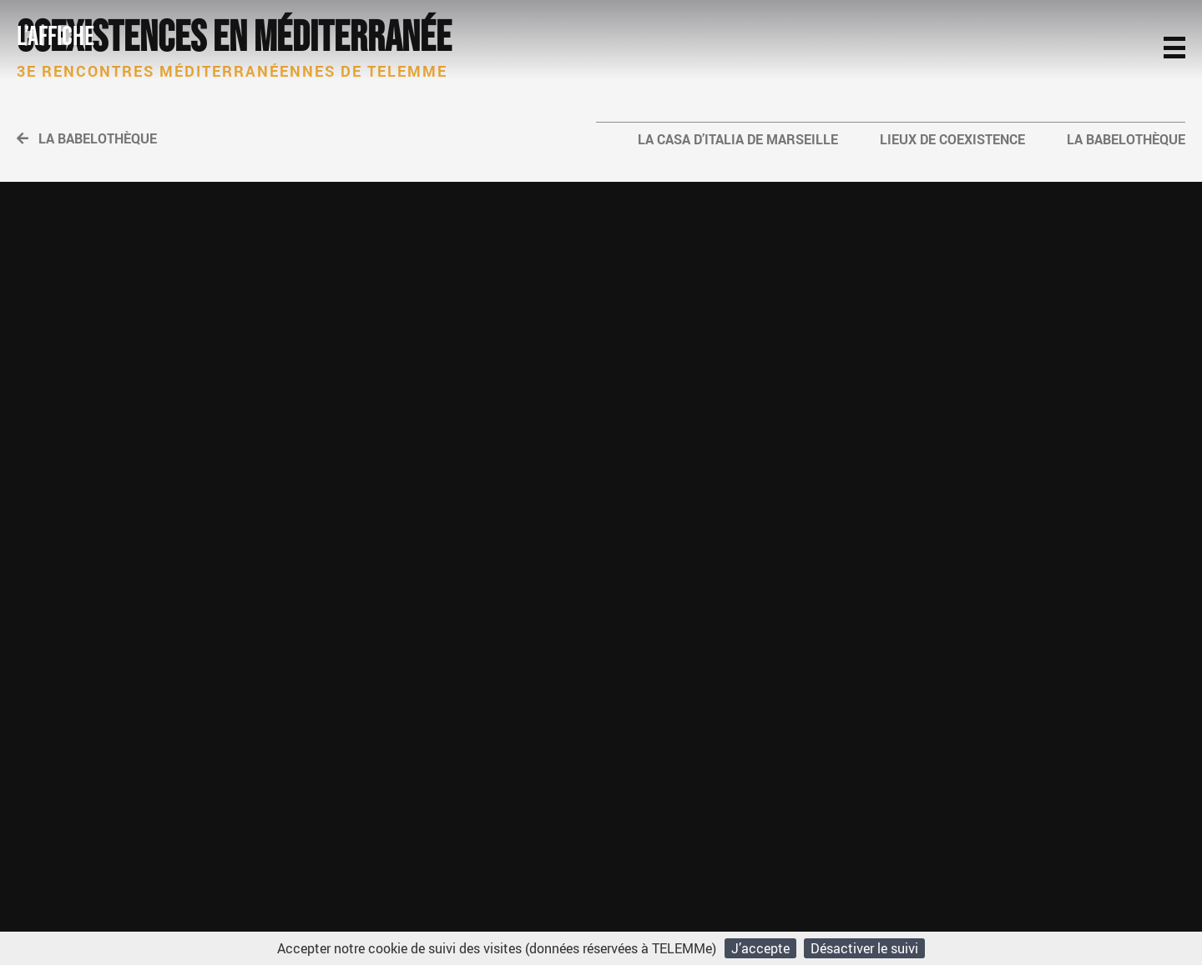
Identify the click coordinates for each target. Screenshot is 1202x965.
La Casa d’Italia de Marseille (738, 139)
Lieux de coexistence (952, 139)
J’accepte (760, 948)
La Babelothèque (87, 138)
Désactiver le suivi (864, 948)
